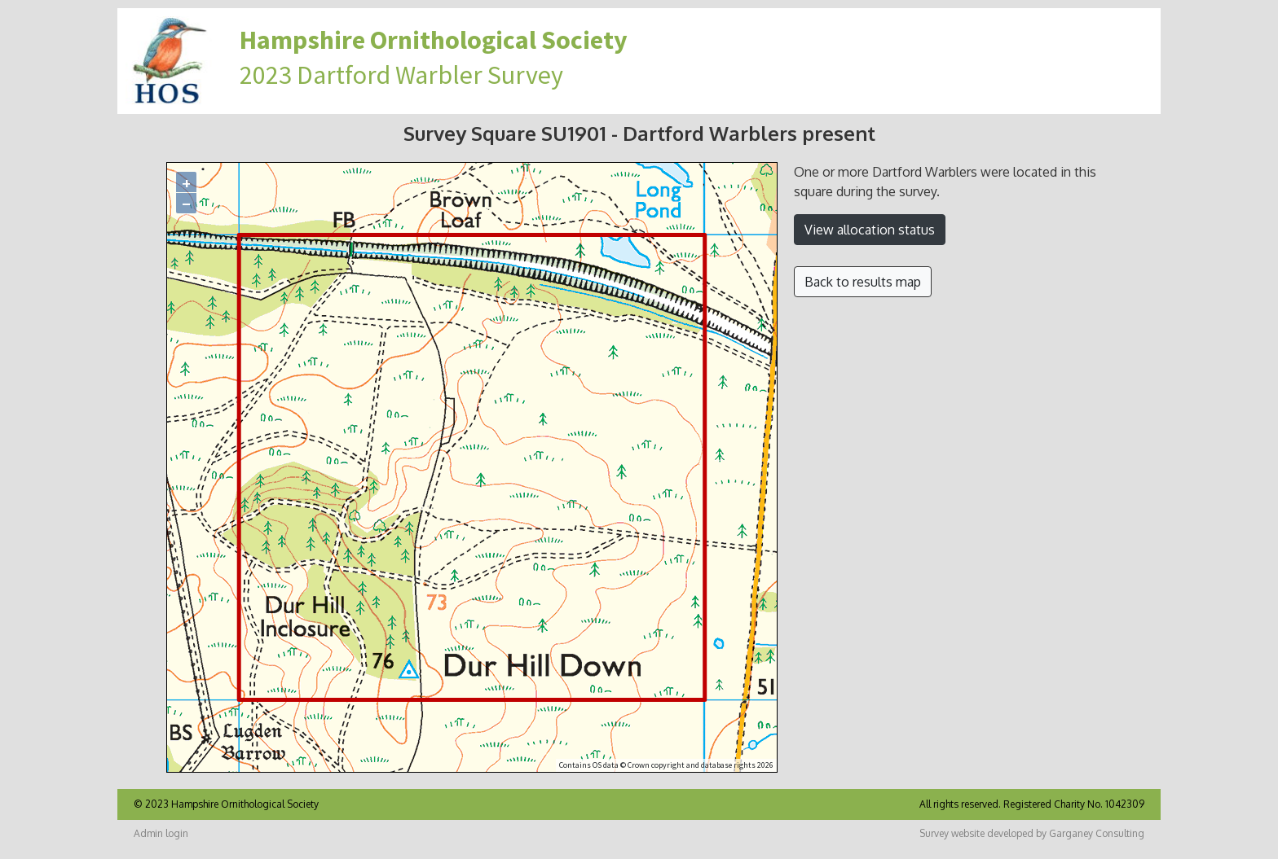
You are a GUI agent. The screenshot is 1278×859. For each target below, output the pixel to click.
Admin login (161, 833)
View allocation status (869, 229)
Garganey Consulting (1096, 833)
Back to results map (862, 282)
